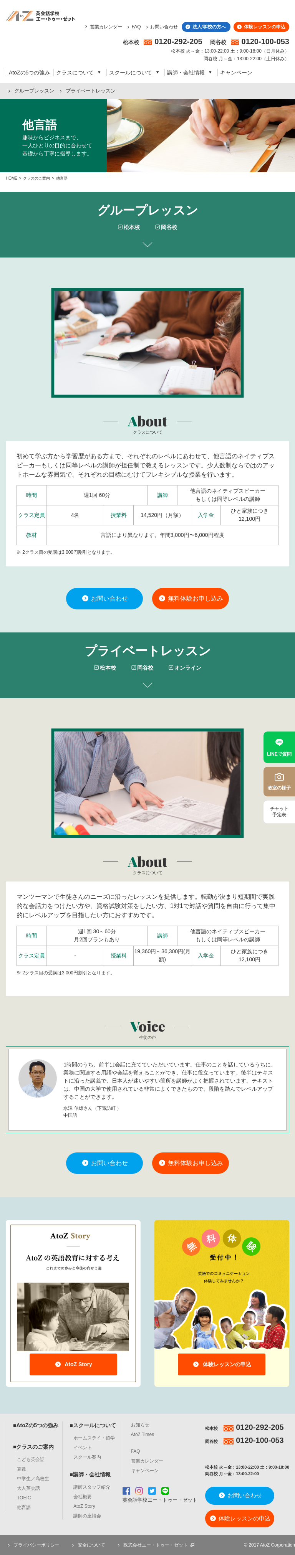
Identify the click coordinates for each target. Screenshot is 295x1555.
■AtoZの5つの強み (35, 1425)
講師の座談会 (87, 1516)
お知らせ (140, 1425)
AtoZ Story (73, 1364)
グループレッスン (30, 91)
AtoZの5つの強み (29, 72)
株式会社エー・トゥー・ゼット (156, 1545)
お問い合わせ (161, 27)
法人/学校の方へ (204, 27)
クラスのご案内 (36, 178)
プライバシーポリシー (33, 1545)
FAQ (133, 27)
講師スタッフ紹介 (91, 1487)
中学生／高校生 (33, 1478)
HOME (11, 178)
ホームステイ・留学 (94, 1438)
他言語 (24, 1507)
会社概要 (82, 1496)
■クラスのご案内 (33, 1447)
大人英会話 (28, 1488)
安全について (87, 1545)
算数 (21, 1469)
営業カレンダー (106, 27)
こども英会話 (31, 1459)
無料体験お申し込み (191, 598)
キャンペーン (236, 72)
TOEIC (24, 1498)
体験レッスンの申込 (260, 27)
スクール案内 (87, 1457)
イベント (82, 1447)
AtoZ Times (142, 1434)
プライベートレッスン (86, 91)
